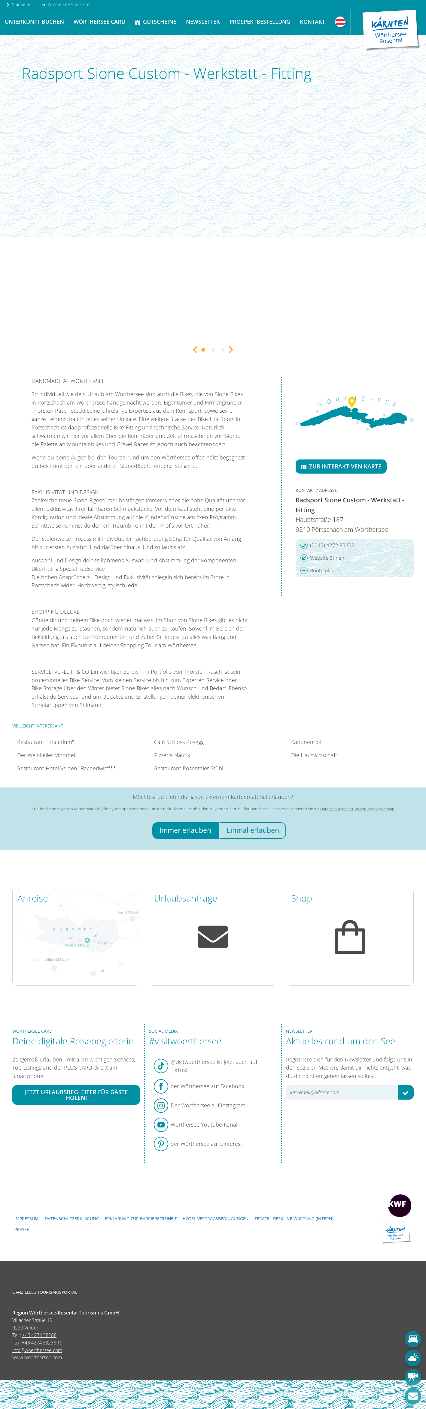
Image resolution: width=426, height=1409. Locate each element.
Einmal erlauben (253, 830)
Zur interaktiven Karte (341, 466)
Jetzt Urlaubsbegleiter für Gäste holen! (76, 1095)
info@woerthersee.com (37, 1350)
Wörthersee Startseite (65, 4)
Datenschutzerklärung (72, 1218)
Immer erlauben (185, 830)
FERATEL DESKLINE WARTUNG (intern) (294, 1218)
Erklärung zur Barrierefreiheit (141, 1218)
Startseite (18, 4)
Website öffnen (322, 558)
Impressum (26, 1218)
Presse (21, 1229)
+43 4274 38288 (39, 1335)
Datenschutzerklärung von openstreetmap (357, 808)
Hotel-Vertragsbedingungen (216, 1218)
